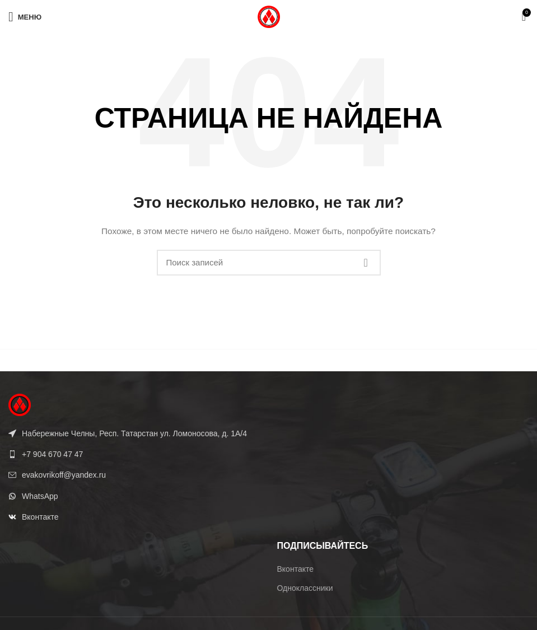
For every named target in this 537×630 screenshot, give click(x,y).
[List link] (134, 454)
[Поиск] (269, 263)
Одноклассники (305, 588)
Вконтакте (295, 568)
